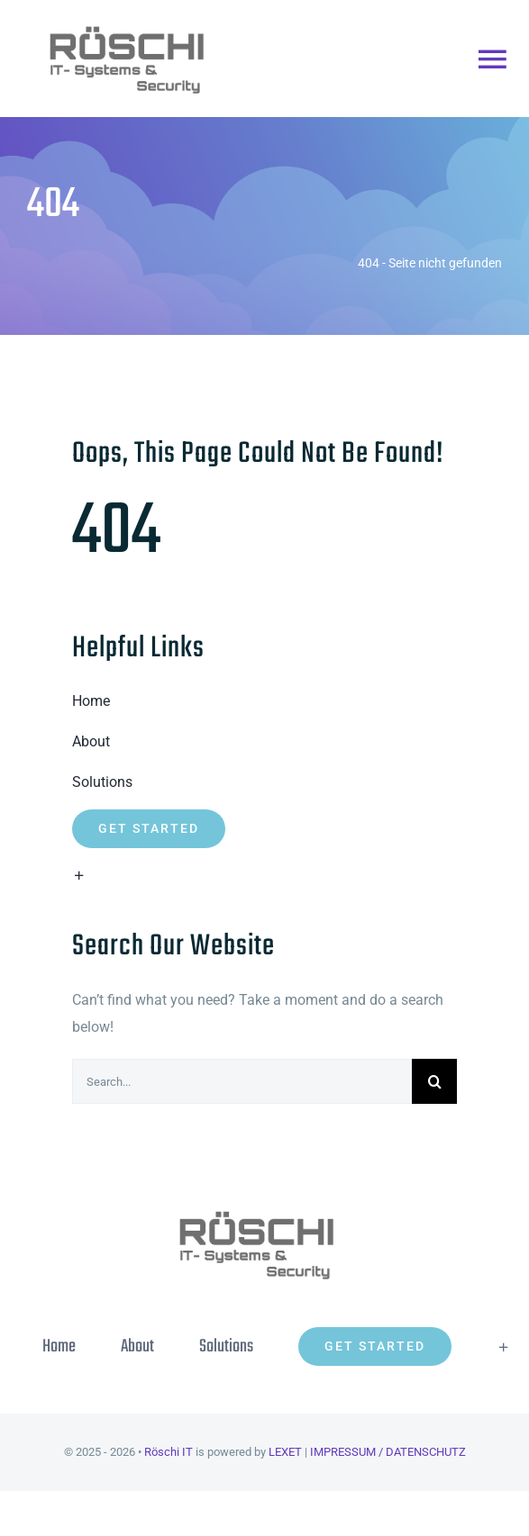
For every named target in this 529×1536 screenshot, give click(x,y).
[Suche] (434, 1081)
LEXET (285, 1452)
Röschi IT (168, 1452)
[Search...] (242, 1081)
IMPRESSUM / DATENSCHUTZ (388, 1452)
